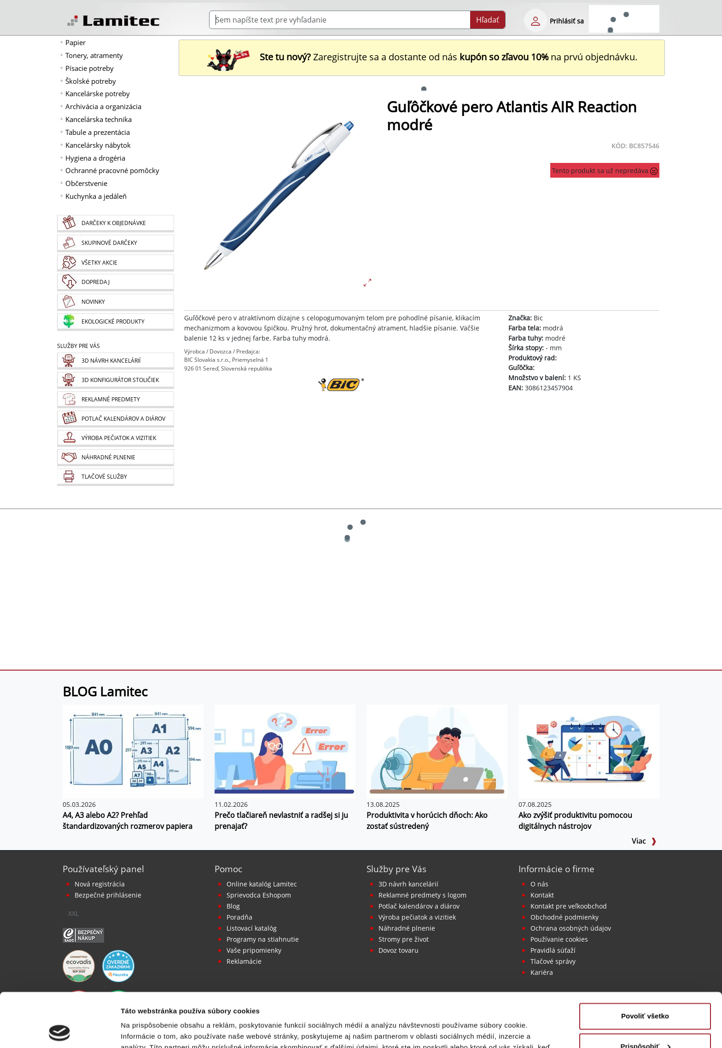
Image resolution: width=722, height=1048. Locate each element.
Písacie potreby (89, 68)
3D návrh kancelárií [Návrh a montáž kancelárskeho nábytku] (408, 884)
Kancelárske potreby (97, 93)
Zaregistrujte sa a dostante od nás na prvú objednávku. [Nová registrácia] (421, 57)
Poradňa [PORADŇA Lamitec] (239, 917)
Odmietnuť (645, 1022)
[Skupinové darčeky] (115, 243)
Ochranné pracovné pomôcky (112, 170)
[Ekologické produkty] (115, 322)
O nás (539, 884)
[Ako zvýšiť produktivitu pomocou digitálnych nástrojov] (588, 751)
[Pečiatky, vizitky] (115, 438)
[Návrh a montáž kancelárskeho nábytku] (115, 361)
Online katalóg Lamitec (262, 884)
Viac (644, 841)
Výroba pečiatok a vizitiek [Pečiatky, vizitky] (417, 917)
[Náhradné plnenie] (115, 458)
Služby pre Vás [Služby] (78, 346)
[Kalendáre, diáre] (115, 419)
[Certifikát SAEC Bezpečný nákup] (83, 934)
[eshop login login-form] (535, 20)
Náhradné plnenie (406, 928)
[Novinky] (115, 302)
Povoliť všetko (645, 962)
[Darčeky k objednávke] (115, 223)
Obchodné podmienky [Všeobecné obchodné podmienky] (564, 917)
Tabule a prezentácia (97, 132)
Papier (75, 42)
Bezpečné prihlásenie (108, 895)
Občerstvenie (86, 183)
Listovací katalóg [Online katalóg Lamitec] (252, 928)
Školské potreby (90, 81)
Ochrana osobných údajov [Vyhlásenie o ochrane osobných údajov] (570, 928)
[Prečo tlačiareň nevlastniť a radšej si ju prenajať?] (285, 751)
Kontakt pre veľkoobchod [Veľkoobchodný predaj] (568, 906)
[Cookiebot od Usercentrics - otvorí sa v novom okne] (59, 1030)
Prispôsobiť (645, 992)
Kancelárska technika (98, 119)
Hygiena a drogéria (95, 157)
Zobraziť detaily (147, 1030)
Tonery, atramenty (94, 55)
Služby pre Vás (396, 869)
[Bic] (340, 400)
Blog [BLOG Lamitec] (233, 906)
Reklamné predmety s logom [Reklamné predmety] (422, 895)
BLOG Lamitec (105, 691)
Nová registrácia (100, 884)
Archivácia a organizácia (103, 106)
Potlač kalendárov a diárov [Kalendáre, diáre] (419, 906)
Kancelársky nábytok (98, 145)
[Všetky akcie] (115, 263)
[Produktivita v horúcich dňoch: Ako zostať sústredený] (437, 751)
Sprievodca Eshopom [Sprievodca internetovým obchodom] (259, 895)
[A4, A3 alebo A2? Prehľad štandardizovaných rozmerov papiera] (133, 751)
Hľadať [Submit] (487, 20)
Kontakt (542, 895)
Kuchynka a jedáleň (96, 196)
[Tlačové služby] (115, 477)
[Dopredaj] (115, 282)
